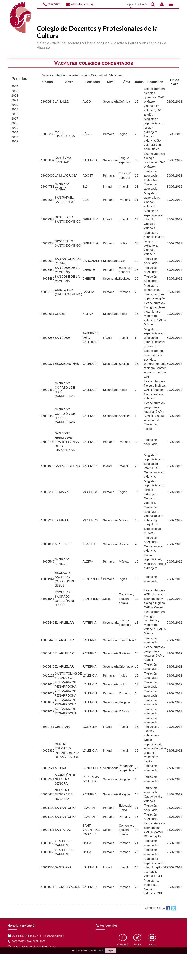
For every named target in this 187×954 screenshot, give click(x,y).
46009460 (47, 390)
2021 (14, 100)
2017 (14, 118)
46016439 (47, 794)
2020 (14, 105)
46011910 (47, 466)
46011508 (47, 867)
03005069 (47, 200)
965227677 (54, 4)
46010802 (47, 160)
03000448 (47, 101)
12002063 (47, 843)
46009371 (47, 363)
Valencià (142, 4)
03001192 (47, 808)
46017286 (47, 492)
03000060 (47, 175)
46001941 (47, 579)
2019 (14, 109)
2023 (14, 91)
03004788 (47, 186)
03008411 (47, 830)
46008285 (47, 337)
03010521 (47, 768)
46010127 (47, 675)
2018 (14, 114)
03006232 (47, 134)
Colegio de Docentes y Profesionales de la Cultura (97, 32)
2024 (14, 86)
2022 (14, 95)
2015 (14, 128)
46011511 (47, 887)
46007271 (47, 779)
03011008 (47, 544)
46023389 (47, 750)
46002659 (47, 261)
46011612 (47, 684)
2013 (14, 137)
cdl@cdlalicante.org (82, 4)
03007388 (47, 219)
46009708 (47, 442)
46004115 (47, 292)
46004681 (47, 314)
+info (101, 950)
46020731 (47, 726)
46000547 (47, 561)
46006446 (47, 622)
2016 (14, 123)
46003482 (47, 269)
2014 (14, 132)
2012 (14, 141)
